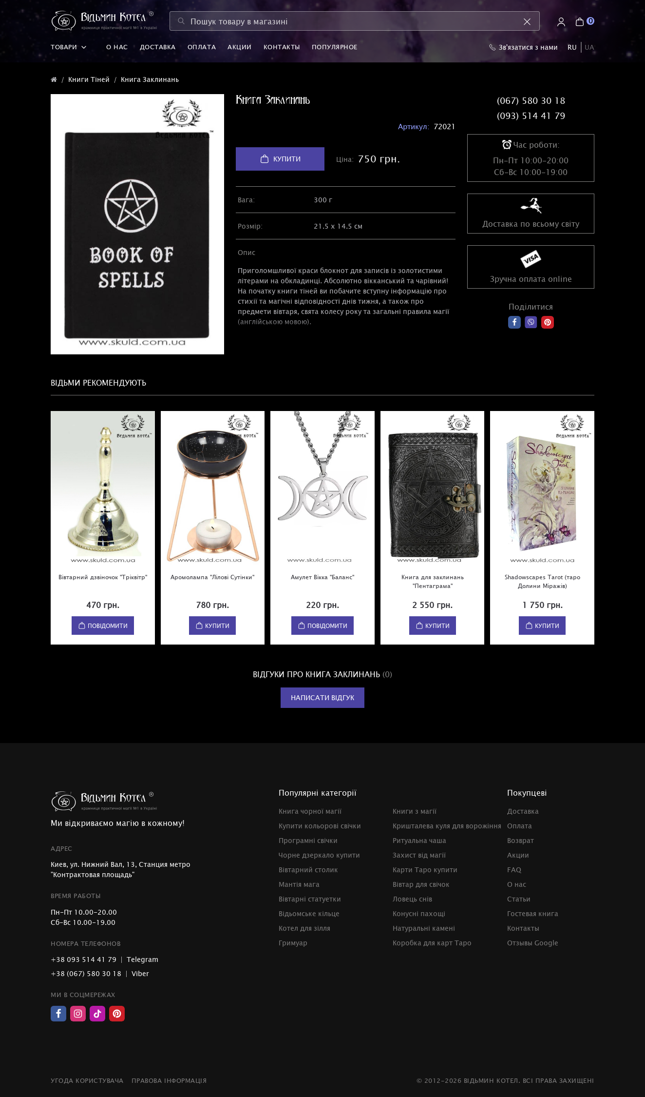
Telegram (142, 959)
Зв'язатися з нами (523, 47)
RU (572, 47)
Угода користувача (87, 1080)
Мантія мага (299, 884)
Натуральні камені (424, 928)
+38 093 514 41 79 (83, 959)
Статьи (519, 899)
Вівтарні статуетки (310, 899)
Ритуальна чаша (419, 840)
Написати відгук (322, 697)
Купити (280, 159)
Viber (140, 973)
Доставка (158, 47)
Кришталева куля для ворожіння (447, 826)
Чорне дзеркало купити (319, 855)
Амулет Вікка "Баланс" (322, 577)
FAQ (514, 869)
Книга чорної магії (310, 811)
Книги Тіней (89, 79)
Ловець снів (412, 899)
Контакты (282, 47)
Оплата (202, 47)
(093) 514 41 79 (531, 115)
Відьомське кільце (309, 913)
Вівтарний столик (308, 869)
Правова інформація (169, 1080)
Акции (240, 47)
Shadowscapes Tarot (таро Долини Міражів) (542, 581)
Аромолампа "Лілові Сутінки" (212, 577)
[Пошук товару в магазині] (355, 21)
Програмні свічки (308, 840)
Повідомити (103, 625)
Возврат (520, 840)
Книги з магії (414, 811)
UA (589, 47)
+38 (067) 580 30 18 (86, 973)
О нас (117, 47)
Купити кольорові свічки (320, 826)
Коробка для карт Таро (432, 943)
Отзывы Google (532, 943)
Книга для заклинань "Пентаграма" (432, 581)
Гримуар (293, 943)
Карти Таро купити (425, 869)
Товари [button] (69, 47)
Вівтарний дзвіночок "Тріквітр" (102, 577)
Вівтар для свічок (421, 884)
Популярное (335, 47)
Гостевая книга (532, 913)
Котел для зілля (304, 928)
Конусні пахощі (419, 913)
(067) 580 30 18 (531, 100)
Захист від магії (419, 855)
